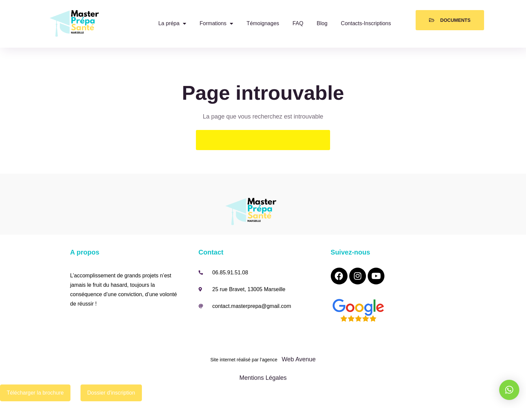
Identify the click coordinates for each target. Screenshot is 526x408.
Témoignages (263, 23)
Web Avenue (298, 359)
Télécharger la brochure (35, 393)
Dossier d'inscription (111, 393)
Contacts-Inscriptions (366, 23)
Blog (322, 23)
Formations (216, 23)
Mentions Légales (262, 377)
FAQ (298, 23)
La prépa (172, 23)
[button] (509, 390)
